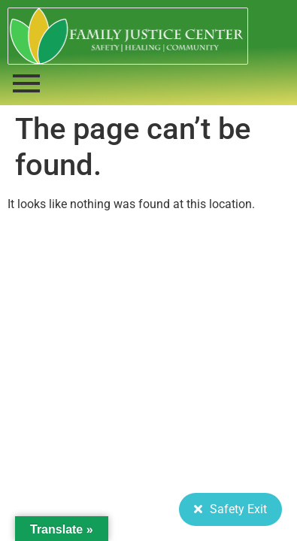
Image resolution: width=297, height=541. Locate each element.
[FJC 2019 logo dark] (127, 36)
